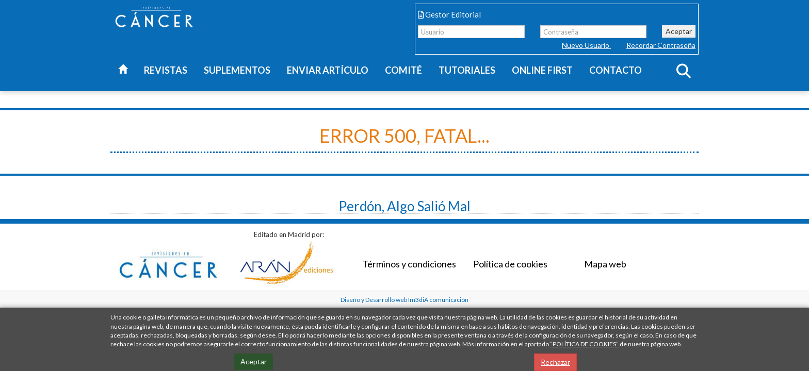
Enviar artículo (327, 70)
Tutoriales (467, 70)
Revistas (165, 70)
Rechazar (555, 362)
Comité (403, 70)
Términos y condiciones (409, 263)
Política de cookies (510, 263)
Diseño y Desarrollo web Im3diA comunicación (404, 299)
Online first (542, 70)
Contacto (615, 70)
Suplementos (237, 70)
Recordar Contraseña (660, 45)
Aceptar (679, 31)
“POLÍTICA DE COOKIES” (584, 344)
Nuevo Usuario (586, 45)
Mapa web (605, 263)
